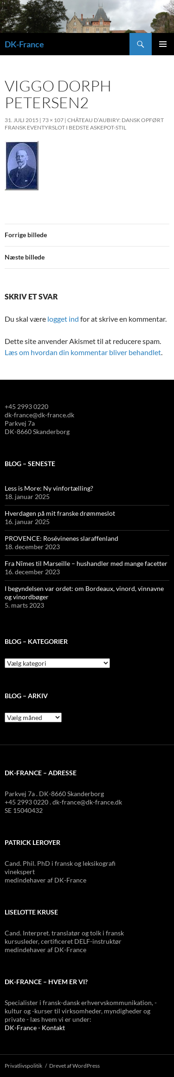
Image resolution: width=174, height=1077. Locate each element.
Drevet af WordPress (74, 1065)
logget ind (63, 318)
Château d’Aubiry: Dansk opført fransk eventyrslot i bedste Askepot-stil (84, 124)
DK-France (24, 44)
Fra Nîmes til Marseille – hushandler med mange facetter (86, 563)
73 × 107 (53, 120)
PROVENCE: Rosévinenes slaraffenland (61, 538)
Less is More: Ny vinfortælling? (49, 488)
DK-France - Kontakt (35, 1028)
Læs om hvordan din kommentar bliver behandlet (83, 352)
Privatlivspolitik (23, 1065)
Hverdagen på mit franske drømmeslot (60, 513)
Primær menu (163, 44)
